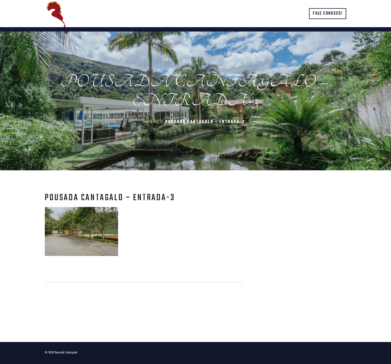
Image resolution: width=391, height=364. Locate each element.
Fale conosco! (327, 13)
